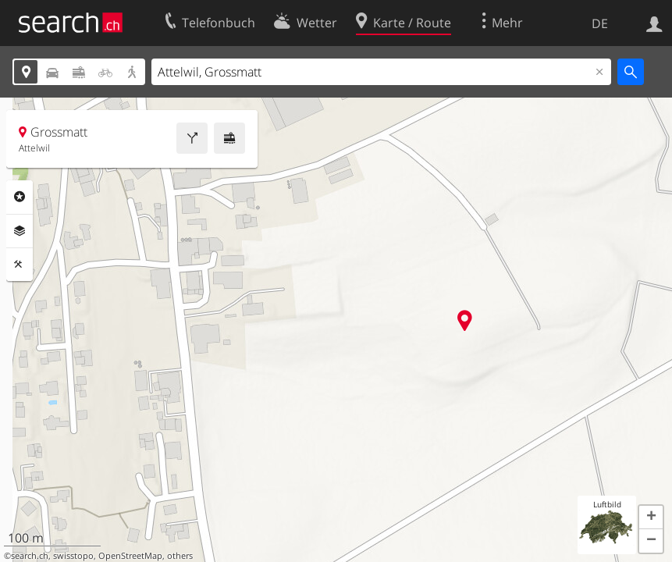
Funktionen (19, 264)
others (180, 555)
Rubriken (19, 196)
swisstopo (73, 555)
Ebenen (19, 231)
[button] (651, 517)
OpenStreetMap (130, 555)
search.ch (29, 555)
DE (600, 23)
